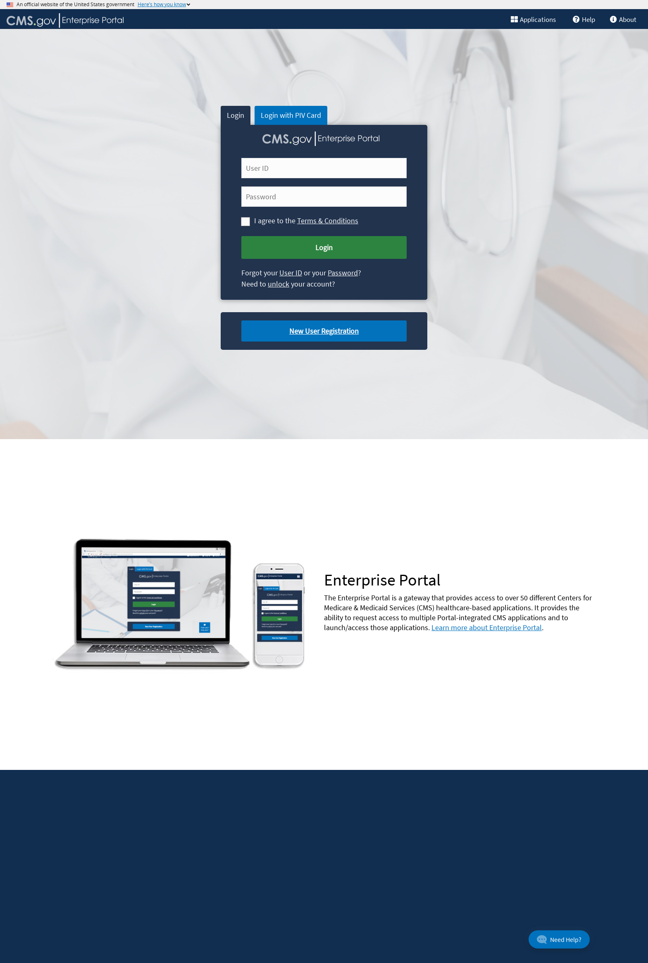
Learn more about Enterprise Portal (486, 627)
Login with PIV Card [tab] (291, 115)
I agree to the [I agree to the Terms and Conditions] (275, 220)
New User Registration (324, 331)
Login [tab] (235, 115)
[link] (587, 18)
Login (324, 247)
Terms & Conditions (327, 220)
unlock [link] (278, 284)
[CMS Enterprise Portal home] (127, 20)
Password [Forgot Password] (343, 272)
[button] (559, 939)
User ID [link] (290, 272)
